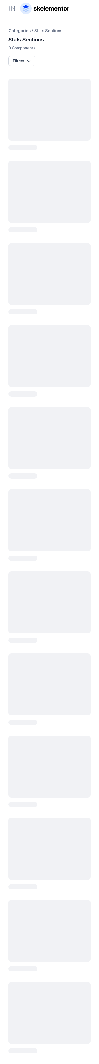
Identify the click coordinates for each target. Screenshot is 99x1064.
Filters (22, 61)
